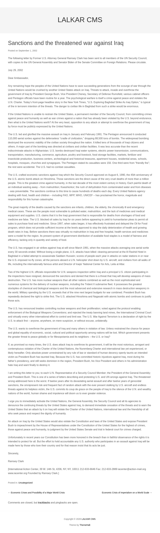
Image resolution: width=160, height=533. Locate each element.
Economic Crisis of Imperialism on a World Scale (127, 492)
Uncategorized (25, 482)
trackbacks (44, 502)
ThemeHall (85, 525)
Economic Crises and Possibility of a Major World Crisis (36, 492)
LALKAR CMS (80, 20)
